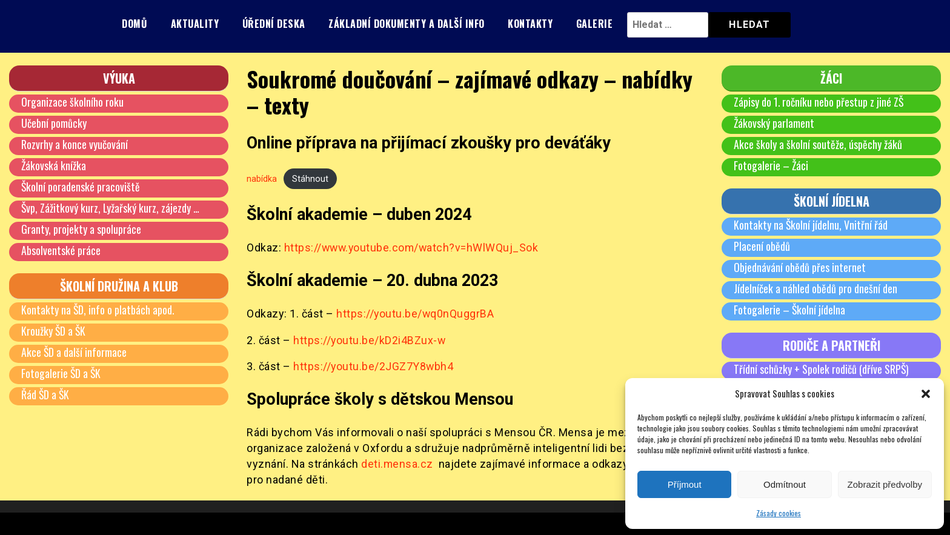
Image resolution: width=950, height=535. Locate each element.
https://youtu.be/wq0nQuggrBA (415, 313)
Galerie (594, 23)
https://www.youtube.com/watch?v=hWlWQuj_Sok (413, 247)
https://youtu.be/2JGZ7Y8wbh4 (373, 367)
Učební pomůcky (54, 123)
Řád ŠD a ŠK (45, 394)
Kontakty (530, 23)
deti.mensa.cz (397, 463)
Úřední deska (273, 23)
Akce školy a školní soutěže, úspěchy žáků (818, 144)
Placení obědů (762, 246)
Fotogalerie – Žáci (771, 165)
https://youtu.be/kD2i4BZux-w (370, 340)
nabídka (262, 178)
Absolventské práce (61, 250)
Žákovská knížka (54, 165)
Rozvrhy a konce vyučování (74, 144)
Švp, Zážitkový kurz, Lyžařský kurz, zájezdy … (111, 208)
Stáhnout (310, 178)
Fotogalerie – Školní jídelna (790, 309)
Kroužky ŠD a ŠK (54, 331)
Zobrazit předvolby (885, 484)
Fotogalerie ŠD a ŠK (61, 373)
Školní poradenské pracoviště (81, 186)
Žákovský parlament (774, 123)
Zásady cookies (778, 513)
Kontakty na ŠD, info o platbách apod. (98, 309)
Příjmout (685, 484)
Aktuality (195, 23)
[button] (926, 394)
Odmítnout (784, 484)
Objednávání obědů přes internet (800, 267)
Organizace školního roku (72, 102)
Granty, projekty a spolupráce (81, 229)
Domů (134, 23)
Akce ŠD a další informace (74, 352)
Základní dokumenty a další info (406, 23)
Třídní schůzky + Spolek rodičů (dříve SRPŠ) (821, 369)
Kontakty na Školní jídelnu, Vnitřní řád (811, 225)
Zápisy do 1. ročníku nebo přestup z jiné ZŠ (819, 102)
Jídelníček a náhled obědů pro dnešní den (815, 288)
